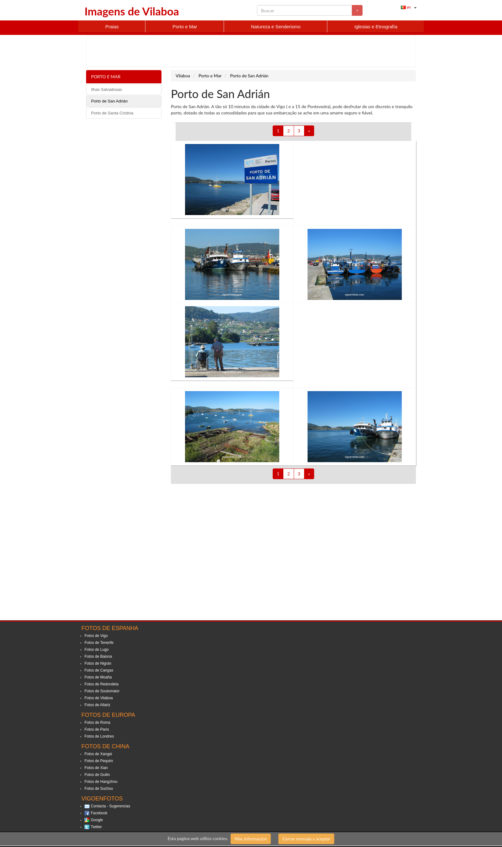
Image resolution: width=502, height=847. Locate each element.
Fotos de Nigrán (98, 663)
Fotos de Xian (96, 768)
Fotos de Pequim (99, 761)
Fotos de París (97, 729)
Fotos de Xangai (98, 754)
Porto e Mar (184, 26)
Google (97, 820)
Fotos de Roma (97, 722)
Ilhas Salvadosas (106, 89)
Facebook (99, 813)
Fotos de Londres (99, 736)
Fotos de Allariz (97, 705)
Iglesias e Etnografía (375, 26)
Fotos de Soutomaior (102, 691)
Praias (112, 26)
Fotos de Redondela (101, 684)
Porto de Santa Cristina (112, 113)
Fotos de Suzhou (99, 788)
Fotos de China (105, 746)
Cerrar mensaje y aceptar (306, 838)
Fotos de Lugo (97, 649)
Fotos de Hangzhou (101, 781)
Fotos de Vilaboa (99, 698)
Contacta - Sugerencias (110, 806)
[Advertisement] (251, 51)
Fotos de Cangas (99, 670)
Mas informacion (251, 838)
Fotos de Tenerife (99, 642)
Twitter (96, 827)
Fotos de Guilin (97, 774)
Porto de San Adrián (109, 101)
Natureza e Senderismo (276, 26)
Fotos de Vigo (96, 636)
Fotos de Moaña (98, 677)
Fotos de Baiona (98, 656)
